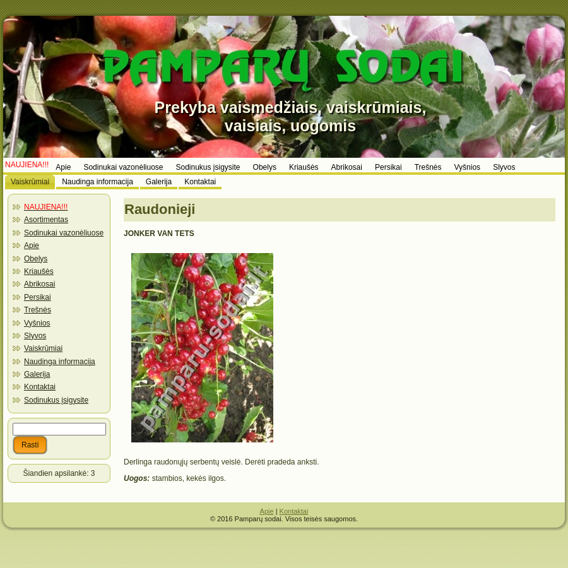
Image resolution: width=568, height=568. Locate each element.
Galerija (37, 374)
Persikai (37, 297)
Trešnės (37, 309)
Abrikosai (39, 284)
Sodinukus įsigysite (56, 400)
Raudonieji (159, 209)
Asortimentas (46, 219)
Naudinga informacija (59, 361)
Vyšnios (37, 323)
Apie (31, 245)
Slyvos (35, 335)
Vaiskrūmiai (43, 348)
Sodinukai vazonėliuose (64, 232)
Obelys (35, 258)
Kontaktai (40, 386)
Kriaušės (39, 271)
